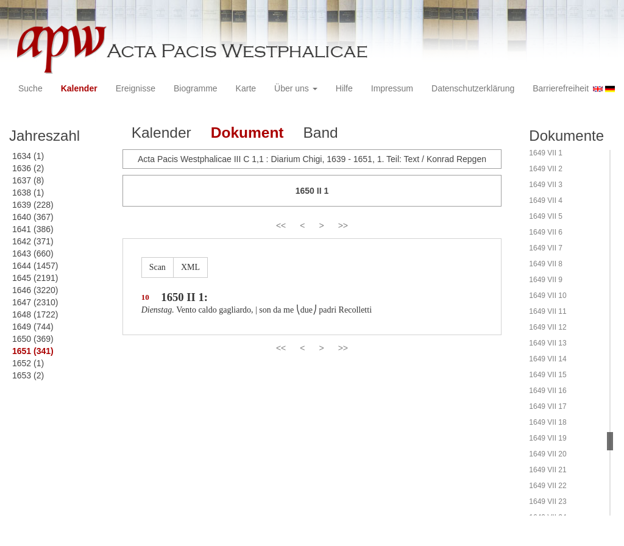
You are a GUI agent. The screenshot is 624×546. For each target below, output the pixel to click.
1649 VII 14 (547, 359)
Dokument (247, 132)
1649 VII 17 (547, 406)
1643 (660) (33, 253)
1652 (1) (28, 363)
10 (145, 297)
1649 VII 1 (545, 153)
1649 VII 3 (545, 184)
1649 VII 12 (547, 327)
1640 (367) (33, 217)
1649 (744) (33, 327)
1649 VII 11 (547, 311)
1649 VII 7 (545, 248)
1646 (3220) (35, 290)
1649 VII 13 (547, 343)
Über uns (295, 88)
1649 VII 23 (547, 501)
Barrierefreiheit (561, 88)
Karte (246, 88)
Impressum (392, 88)
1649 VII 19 (547, 438)
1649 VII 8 (545, 264)
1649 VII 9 (545, 279)
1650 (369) (33, 339)
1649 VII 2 (545, 169)
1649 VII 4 (545, 200)
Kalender (79, 88)
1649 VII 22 (547, 485)
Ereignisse (135, 88)
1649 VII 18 (547, 422)
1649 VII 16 (547, 390)
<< (281, 225)
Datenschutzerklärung (472, 88)
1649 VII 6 (545, 232)
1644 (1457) (35, 266)
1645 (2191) (35, 278)
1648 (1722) (35, 314)
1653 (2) (28, 375)
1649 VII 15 (547, 374)
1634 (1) (28, 156)
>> (343, 225)
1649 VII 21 (547, 470)
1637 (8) (28, 180)
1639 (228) (33, 205)
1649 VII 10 (547, 295)
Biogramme (196, 88)
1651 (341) (33, 351)
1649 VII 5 (545, 216)
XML (190, 267)
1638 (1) (28, 192)
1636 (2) (28, 168)
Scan (157, 267)
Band (320, 132)
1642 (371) (33, 241)
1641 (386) (33, 229)
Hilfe (344, 88)
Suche (30, 88)
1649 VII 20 (547, 454)
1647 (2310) (35, 302)
